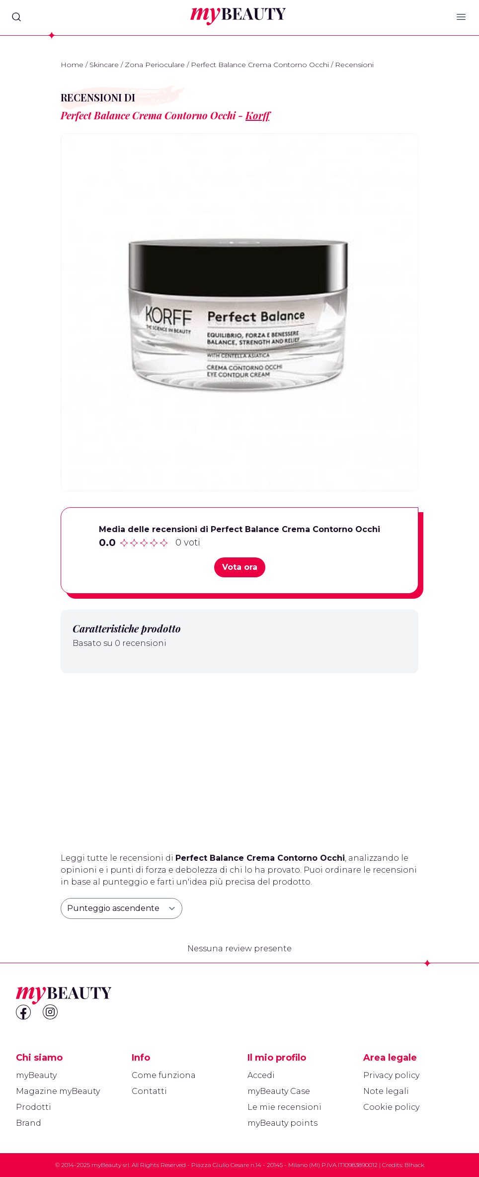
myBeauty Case (278, 1091)
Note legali (386, 1091)
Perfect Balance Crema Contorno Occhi (260, 64)
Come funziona (164, 1075)
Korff (257, 115)
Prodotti (33, 1107)
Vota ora (239, 567)
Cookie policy (391, 1107)
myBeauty (36, 1075)
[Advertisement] (239, 758)
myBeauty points (282, 1123)
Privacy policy (391, 1075)
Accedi (261, 1075)
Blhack (414, 1165)
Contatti (149, 1091)
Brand (28, 1123)
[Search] (16, 16)
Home (72, 64)
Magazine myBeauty (58, 1091)
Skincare (104, 64)
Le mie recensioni (284, 1107)
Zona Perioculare (155, 64)
